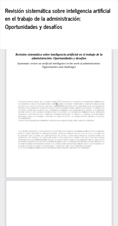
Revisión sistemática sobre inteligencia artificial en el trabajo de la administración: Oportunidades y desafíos (57, 18)
